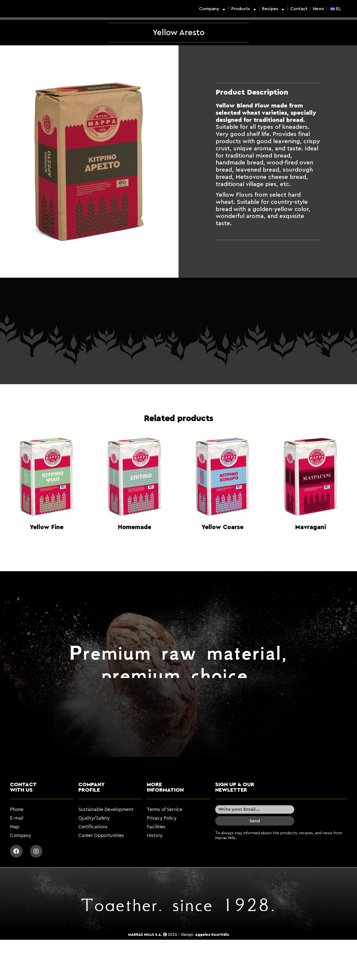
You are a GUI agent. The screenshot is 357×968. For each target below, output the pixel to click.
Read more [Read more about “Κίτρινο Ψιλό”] (46, 539)
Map (14, 827)
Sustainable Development (105, 809)
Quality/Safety (94, 818)
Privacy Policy (162, 818)
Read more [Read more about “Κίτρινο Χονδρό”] (222, 539)
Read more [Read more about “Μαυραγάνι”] (310, 539)
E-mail (16, 818)
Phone (16, 809)
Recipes (273, 8)
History (154, 835)
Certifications (93, 827)
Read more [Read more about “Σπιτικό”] (134, 539)
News (318, 8)
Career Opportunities (101, 835)
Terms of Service (164, 809)
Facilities (156, 827)
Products (244, 8)
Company (212, 8)
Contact (299, 8)
